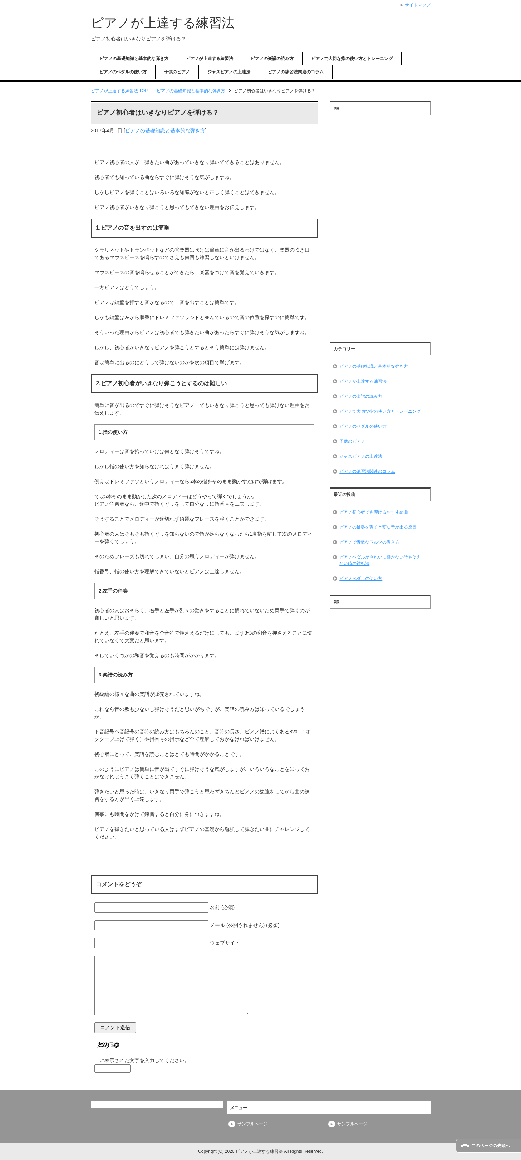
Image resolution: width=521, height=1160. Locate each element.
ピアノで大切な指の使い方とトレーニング (352, 58)
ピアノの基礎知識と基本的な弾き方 (134, 58)
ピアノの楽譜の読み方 (272, 58)
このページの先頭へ (490, 1145)
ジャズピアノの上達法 (228, 71)
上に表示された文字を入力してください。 (142, 1060)
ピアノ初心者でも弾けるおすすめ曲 (373, 512)
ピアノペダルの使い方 (360, 578)
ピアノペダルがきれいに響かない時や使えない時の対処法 (380, 560)
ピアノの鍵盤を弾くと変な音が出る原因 (378, 527)
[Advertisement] (380, 226)
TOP (119, 90)
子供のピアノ (177, 71)
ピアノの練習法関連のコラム (296, 71)
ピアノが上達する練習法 (163, 22)
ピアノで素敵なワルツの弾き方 (369, 542)
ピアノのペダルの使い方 (123, 71)
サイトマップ (418, 5)
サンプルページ (252, 1123)
